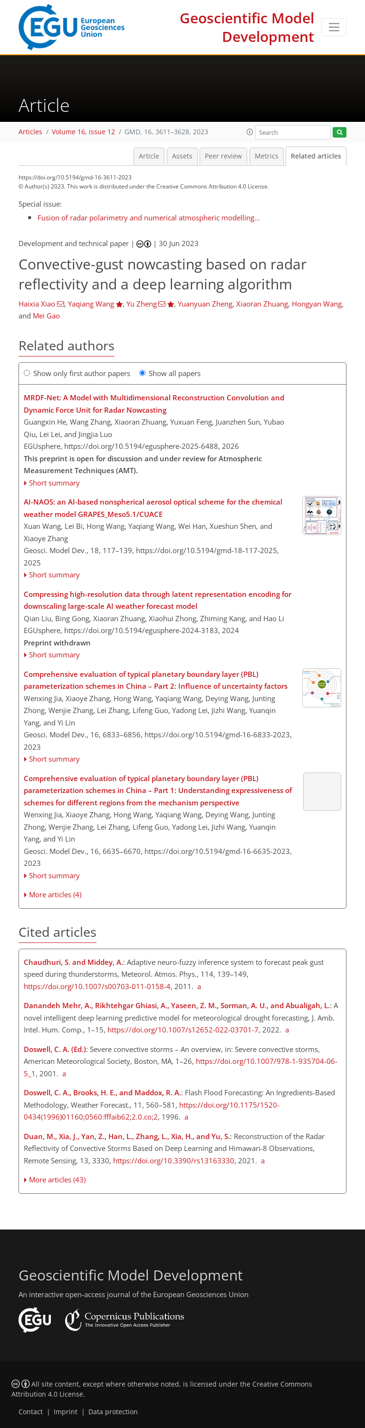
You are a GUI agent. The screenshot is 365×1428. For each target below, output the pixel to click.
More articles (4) (55, 894)
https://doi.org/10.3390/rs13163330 (173, 1160)
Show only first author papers (77, 373)
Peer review (223, 156)
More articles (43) (57, 1179)
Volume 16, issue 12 (83, 132)
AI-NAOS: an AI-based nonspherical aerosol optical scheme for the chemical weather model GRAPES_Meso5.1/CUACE (153, 508)
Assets (182, 156)
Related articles (316, 156)
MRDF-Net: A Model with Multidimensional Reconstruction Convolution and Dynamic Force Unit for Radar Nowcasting (154, 404)
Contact (31, 1412)
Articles (30, 132)
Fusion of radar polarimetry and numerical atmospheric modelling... (149, 217)
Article (149, 156)
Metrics (267, 156)
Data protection (113, 1412)
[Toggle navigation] (333, 27)
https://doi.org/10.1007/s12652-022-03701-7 (183, 1029)
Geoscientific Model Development (247, 27)
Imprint (65, 1412)
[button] (250, 132)
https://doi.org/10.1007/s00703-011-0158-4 (97, 986)
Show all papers (170, 373)
